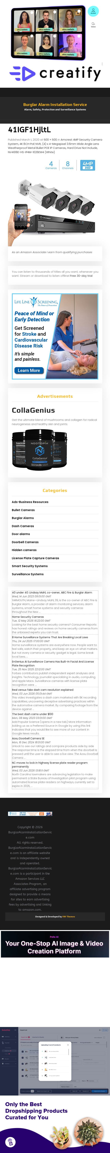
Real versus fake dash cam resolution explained (42, 690)
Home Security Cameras (28, 617)
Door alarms (21, 534)
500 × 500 (50, 139)
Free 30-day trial (81, 276)
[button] (55, 122)
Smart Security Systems (30, 566)
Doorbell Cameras (25, 542)
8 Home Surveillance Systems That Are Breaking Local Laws (50, 637)
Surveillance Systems (28, 574)
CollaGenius (33, 410)
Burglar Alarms (23, 518)
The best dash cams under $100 (32, 714)
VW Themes (68, 916)
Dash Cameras (23, 526)
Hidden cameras (24, 550)
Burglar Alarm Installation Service (55, 104)
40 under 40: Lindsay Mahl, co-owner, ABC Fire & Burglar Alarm (52, 592)
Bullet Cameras (23, 510)
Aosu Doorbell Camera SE (28, 738)
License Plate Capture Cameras (35, 558)
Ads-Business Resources (30, 502)
